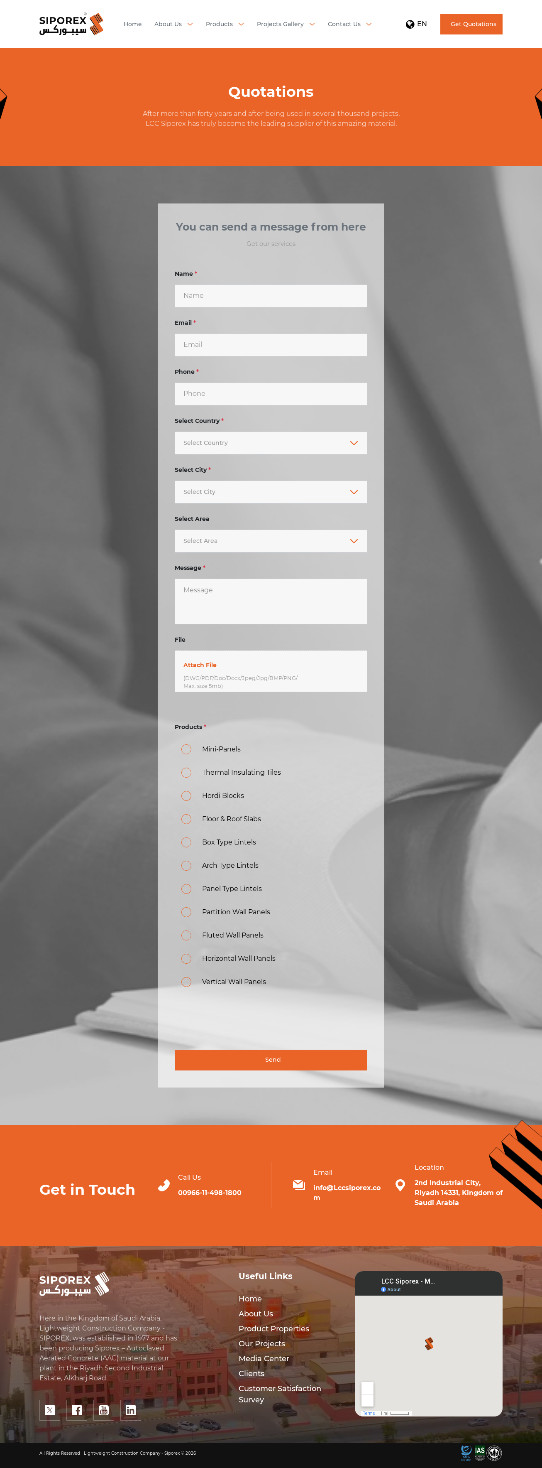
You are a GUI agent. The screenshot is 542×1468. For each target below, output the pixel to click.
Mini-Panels (221, 749)
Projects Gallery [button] (280, 24)
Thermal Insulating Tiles (241, 772)
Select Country (199, 421)
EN (416, 24)
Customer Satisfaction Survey (280, 1394)
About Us (256, 1313)
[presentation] (238, 1021)
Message (190, 568)
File (180, 639)
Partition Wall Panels (236, 912)
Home (133, 24)
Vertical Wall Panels (234, 982)
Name (186, 273)
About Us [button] (168, 24)
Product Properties (274, 1328)
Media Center (264, 1358)
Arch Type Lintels (230, 865)
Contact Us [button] (344, 24)
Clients (251, 1373)
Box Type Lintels (229, 842)
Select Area (192, 519)
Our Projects (262, 1343)
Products (190, 727)
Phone (187, 372)
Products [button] (219, 24)
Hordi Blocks (223, 796)
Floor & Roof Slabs (231, 819)
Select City (193, 470)
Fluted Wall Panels (233, 935)
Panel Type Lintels (232, 889)
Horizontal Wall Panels (239, 958)
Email (185, 322)
